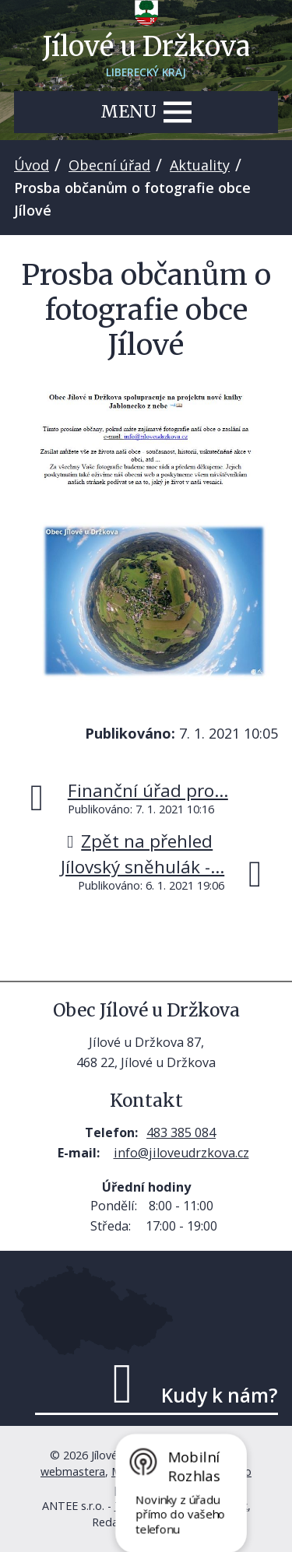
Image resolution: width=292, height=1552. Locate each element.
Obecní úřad (109, 165)
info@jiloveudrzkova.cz (181, 1152)
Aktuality (200, 165)
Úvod (31, 165)
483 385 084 (181, 1132)
